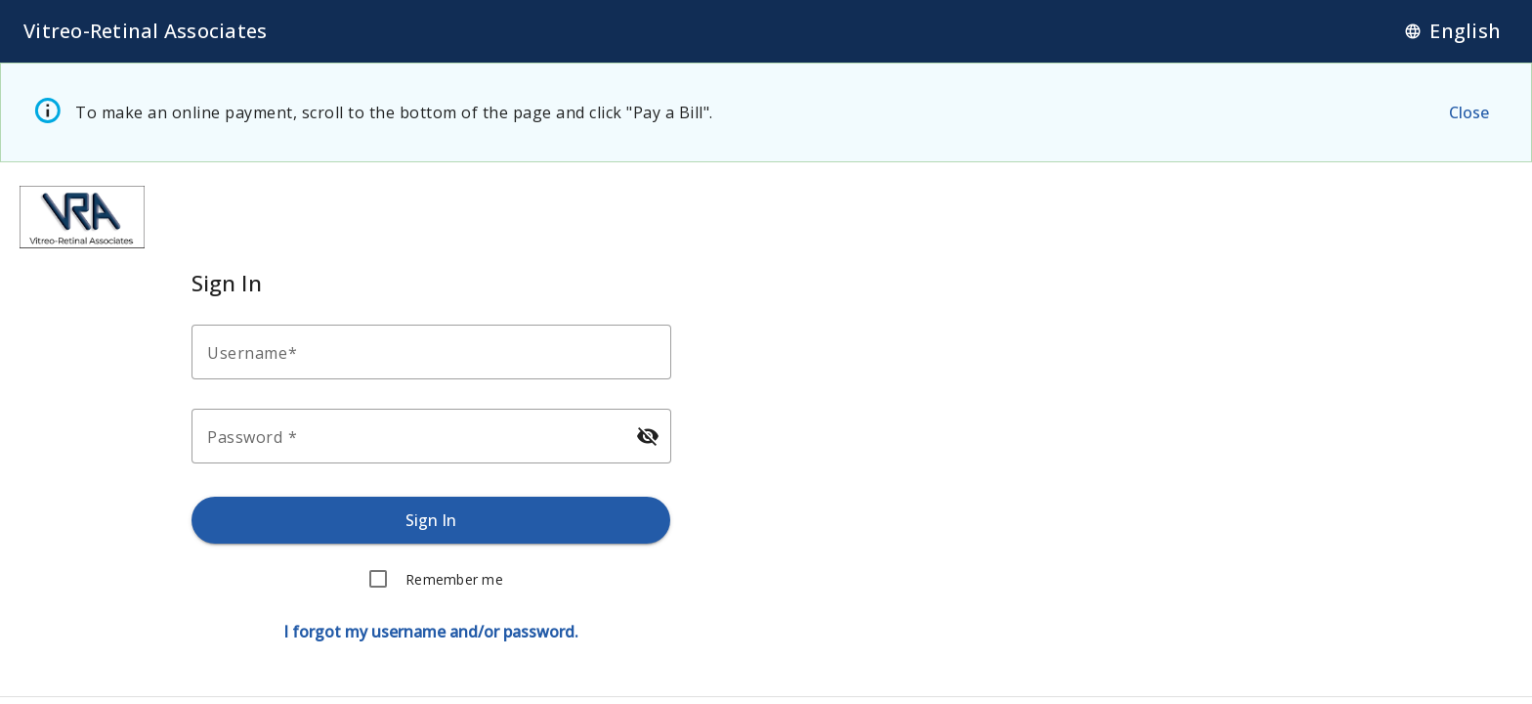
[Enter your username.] (437, 352)
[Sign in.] (431, 520)
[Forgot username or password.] (431, 631)
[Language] (1452, 31)
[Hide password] (646, 436)
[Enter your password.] (413, 436)
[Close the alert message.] (1468, 112)
